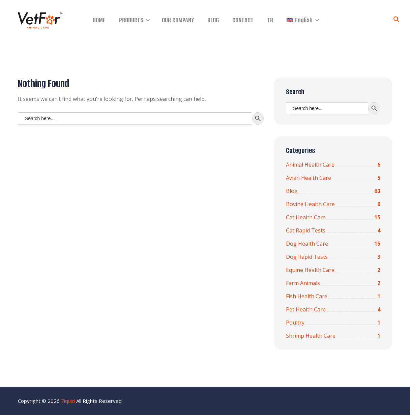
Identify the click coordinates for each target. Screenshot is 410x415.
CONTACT (243, 20)
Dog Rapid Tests (333, 256)
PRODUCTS (131, 20)
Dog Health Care (333, 243)
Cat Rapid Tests (333, 230)
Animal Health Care (333, 164)
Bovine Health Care (333, 204)
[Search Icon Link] (396, 20)
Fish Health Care (333, 296)
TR (270, 20)
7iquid (68, 400)
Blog (333, 191)
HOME (99, 20)
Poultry (333, 322)
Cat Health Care (333, 217)
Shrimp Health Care (333, 335)
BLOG (213, 20)
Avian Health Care (333, 178)
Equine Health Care (333, 270)
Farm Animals (333, 283)
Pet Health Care (333, 309)
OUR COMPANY (178, 20)
